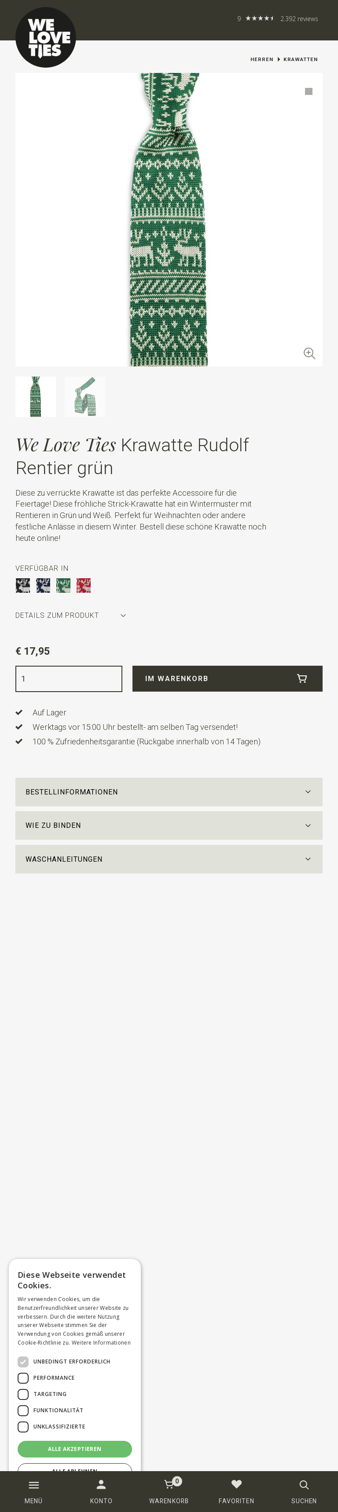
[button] (169, 792)
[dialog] (75, 1381)
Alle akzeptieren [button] (74, 1449)
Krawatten (300, 59)
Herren (261, 59)
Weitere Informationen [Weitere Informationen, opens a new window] (101, 1342)
